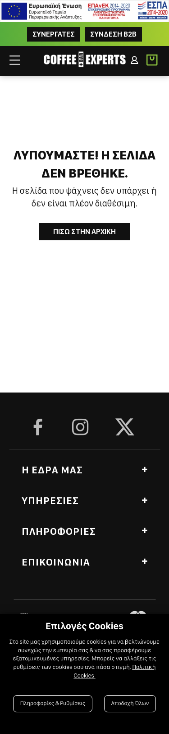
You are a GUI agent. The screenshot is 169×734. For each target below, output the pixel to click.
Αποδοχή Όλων (130, 703)
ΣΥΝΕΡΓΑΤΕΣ (53, 34)
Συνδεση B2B (113, 34)
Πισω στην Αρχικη (84, 231)
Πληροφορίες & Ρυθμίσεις (53, 703)
